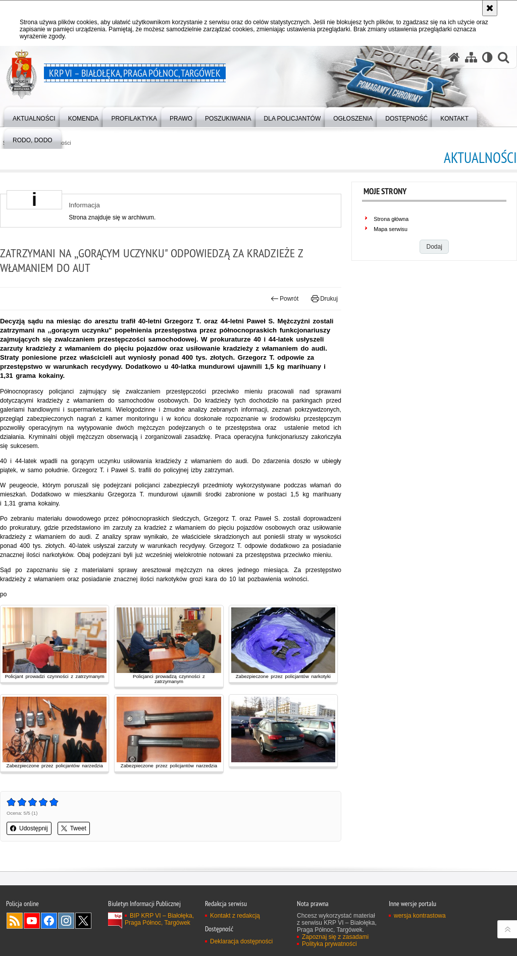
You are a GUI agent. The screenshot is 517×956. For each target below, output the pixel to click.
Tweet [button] (73, 828)
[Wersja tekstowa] (487, 57)
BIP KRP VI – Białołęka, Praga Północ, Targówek (159, 919)
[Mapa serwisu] (471, 57)
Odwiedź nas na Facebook (49, 921)
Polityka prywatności (329, 943)
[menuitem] (34, 116)
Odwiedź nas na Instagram (66, 921)
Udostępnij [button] (29, 828)
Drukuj (324, 299)
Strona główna (391, 219)
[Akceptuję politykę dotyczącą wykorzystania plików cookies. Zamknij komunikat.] (489, 8)
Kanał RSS (15, 921)
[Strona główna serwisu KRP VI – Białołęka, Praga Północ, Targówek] (454, 57)
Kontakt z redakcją (235, 915)
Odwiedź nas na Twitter (83, 921)
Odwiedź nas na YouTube (32, 921)
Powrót (285, 299)
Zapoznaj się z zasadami (335, 936)
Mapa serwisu (390, 229)
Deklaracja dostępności (241, 941)
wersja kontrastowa (420, 915)
